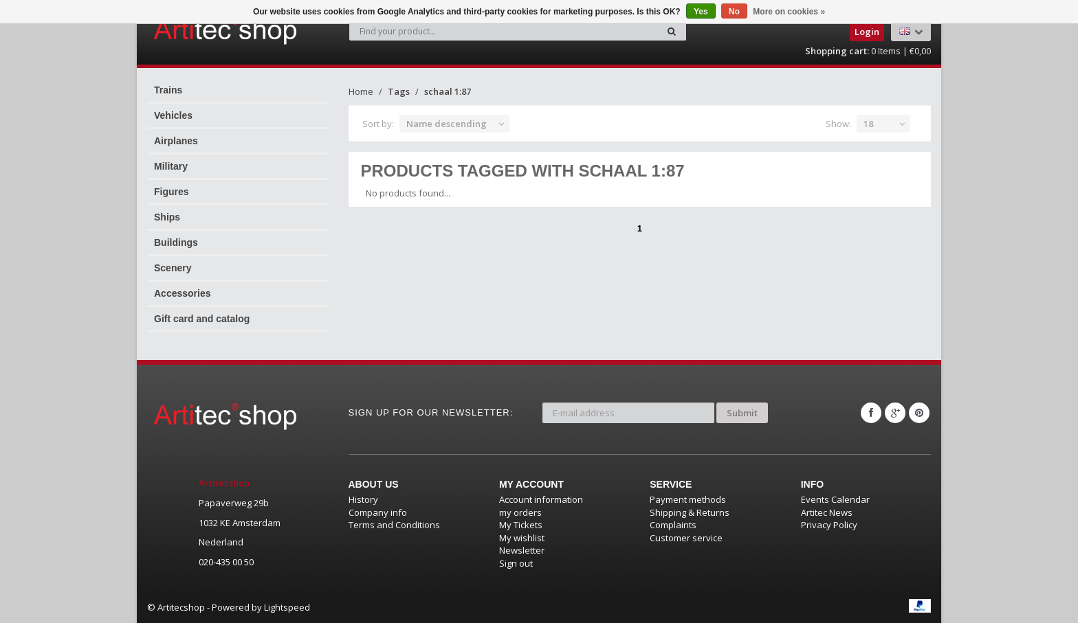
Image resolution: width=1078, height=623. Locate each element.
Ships (167, 217)
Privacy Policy (829, 525)
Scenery (172, 267)
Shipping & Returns (689, 512)
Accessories (182, 293)
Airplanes (176, 140)
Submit (742, 413)
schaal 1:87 (447, 91)
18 (868, 123)
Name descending (446, 123)
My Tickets (520, 525)
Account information (541, 499)
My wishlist (521, 538)
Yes (701, 11)
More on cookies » (789, 11)
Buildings (176, 242)
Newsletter (521, 550)
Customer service (686, 538)
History (363, 499)
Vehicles (173, 115)
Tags (399, 91)
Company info (378, 512)
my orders (520, 512)
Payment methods (688, 499)
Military (171, 166)
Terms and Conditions (394, 525)
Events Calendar (835, 499)
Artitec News (826, 512)
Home (361, 91)
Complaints (673, 525)
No (734, 11)
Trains (168, 89)
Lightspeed (287, 607)
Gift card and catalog (202, 318)
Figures (171, 191)
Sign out (516, 563)
